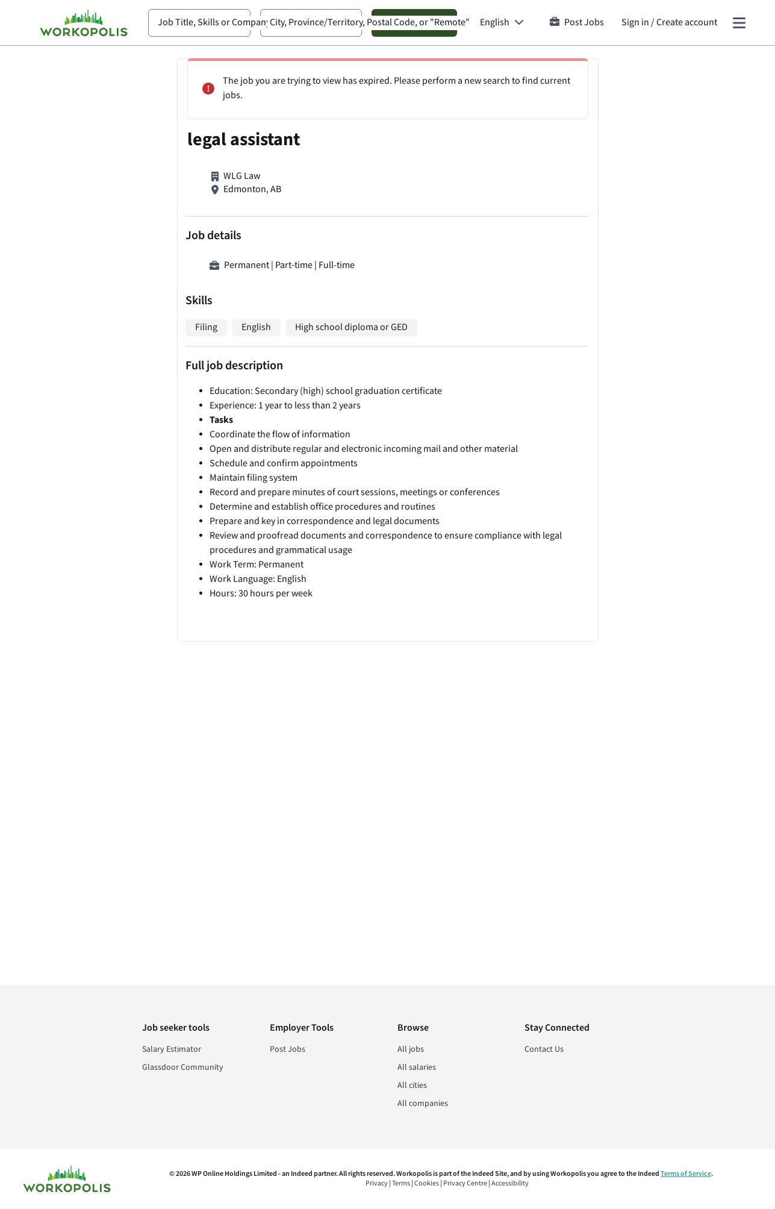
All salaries (416, 1067)
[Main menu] (739, 23)
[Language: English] (502, 22)
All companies (422, 1103)
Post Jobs (577, 22)
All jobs (410, 1049)
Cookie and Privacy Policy (621, 918)
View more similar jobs (603, 769)
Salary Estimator (171, 1049)
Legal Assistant (531, 110)
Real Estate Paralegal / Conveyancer (574, 199)
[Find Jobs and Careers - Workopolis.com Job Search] (84, 23)
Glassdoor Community (182, 1067)
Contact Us (544, 1049)
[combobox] (199, 23)
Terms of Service (686, 1173)
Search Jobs (414, 23)
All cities (412, 1085)
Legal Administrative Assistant (563, 520)
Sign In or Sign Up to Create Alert (603, 879)
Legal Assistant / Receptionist (561, 596)
